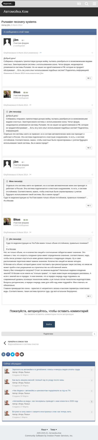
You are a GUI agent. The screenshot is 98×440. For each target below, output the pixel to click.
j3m (8, 25)
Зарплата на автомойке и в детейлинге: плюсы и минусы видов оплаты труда (46, 369)
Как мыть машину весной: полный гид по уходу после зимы (38, 380)
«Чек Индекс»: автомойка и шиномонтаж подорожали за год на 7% (41, 390)
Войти (49, 324)
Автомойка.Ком (16, 11)
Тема (53, 429)
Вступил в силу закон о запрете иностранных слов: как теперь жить (41, 412)
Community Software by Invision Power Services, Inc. (49, 436)
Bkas (16, 92)
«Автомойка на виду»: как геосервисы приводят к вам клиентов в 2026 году (45, 401)
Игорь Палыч (24, 372)
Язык (44, 429)
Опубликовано (16, 53)
